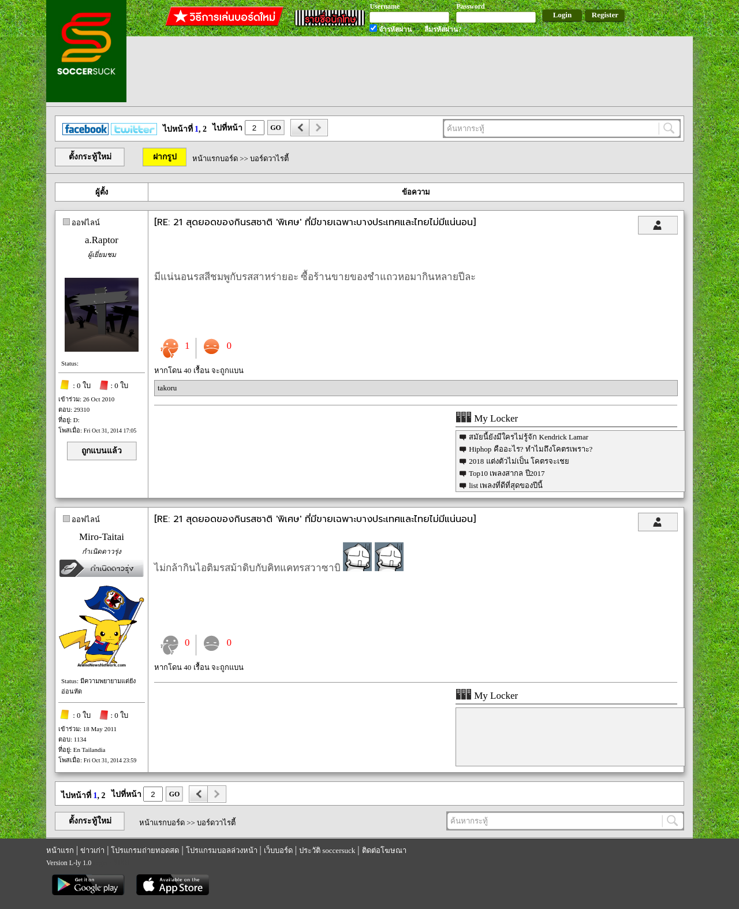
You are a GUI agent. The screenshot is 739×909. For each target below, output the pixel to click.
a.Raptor (101, 239)
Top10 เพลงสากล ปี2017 (507, 473)
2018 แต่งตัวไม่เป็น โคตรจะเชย (519, 461)
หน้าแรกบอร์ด (215, 158)
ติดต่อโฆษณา (384, 850)
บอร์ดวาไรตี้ (269, 158)
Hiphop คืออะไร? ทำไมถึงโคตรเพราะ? (530, 449)
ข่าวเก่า (92, 850)
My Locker (487, 418)
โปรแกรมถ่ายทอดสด (145, 850)
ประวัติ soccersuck (327, 850)
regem (102, 862)
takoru (167, 387)
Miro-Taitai (101, 536)
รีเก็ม (122, 862)
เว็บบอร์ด (278, 850)
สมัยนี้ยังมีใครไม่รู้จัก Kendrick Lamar (528, 437)
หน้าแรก (60, 850)
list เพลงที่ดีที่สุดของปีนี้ (506, 485)
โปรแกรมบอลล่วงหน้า (221, 850)
